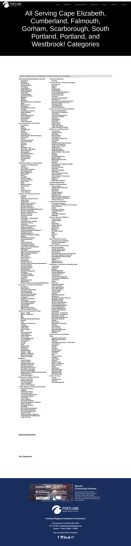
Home (56, 5)
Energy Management (58, 250)
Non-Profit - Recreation (28, 149)
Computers (24, 286)
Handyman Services (27, 233)
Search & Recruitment (28, 385)
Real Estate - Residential (59, 314)
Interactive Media (26, 291)
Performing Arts (26, 150)
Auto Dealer (24, 168)
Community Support (27, 396)
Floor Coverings (57, 286)
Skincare (54, 234)
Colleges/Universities (27, 363)
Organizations (56, 122)
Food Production (26, 335)
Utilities (54, 259)
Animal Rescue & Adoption (60, 241)
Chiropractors (56, 137)
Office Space (25, 256)
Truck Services (25, 192)
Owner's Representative (59, 302)
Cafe (22, 322)
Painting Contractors (58, 304)
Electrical (55, 282)
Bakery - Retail (25, 313)
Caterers (23, 325)
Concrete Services (57, 273)
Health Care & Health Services (59, 129)
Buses (23, 175)
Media (23, 103)
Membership (65, 5)
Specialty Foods (57, 369)
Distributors (55, 189)
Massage (54, 229)
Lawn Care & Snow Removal (30, 247)
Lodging (54, 212)
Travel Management (58, 382)
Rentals (54, 320)
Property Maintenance (59, 308)
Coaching (24, 216)
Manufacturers (56, 195)
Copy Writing (25, 88)
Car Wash (24, 177)
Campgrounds (25, 129)
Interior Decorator (26, 242)
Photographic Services (28, 108)
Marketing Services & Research (31, 102)
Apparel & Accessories (59, 338)
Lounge (23, 343)
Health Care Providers (59, 146)
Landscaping (56, 292)
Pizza (22, 344)
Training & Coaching (27, 275)
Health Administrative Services (61, 143)
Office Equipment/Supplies (29, 253)
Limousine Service (27, 180)
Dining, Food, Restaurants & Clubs (30, 311)
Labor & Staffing (26, 383)
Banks (54, 87)
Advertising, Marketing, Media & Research (32, 79)
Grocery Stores (56, 356)
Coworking (24, 224)
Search (22, 76)
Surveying (24, 272)
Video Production (26, 121)
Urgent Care (55, 177)
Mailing (23, 99)
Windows (55, 332)
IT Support (24, 297)
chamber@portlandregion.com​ (71, 526)
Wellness (54, 179)
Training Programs (27, 375)
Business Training (26, 213)
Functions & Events (58, 209)
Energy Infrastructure (58, 249)
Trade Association (57, 125)
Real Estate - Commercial (60, 313)
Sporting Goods (57, 372)
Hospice (54, 153)
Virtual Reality (25, 304)
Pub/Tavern (24, 347)
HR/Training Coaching (28, 238)
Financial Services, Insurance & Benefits (62, 82)
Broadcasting (25, 84)
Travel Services (26, 190)
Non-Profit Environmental (29, 408)
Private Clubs (25, 346)
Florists (54, 347)
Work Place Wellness (58, 180)
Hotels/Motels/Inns (57, 211)
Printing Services (26, 262)
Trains (23, 189)
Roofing (54, 325)
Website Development (28, 307)
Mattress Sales (56, 362)
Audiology (55, 134)
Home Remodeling (57, 289)
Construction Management (60, 278)
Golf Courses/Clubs (27, 140)
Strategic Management (28, 271)
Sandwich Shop (26, 350)
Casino (23, 131)
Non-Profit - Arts (26, 147)
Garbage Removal (26, 231)
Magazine (24, 97)
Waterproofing (56, 331)
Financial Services (57, 95)
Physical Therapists (58, 170)
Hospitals (55, 155)
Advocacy (113, 5)
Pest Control (25, 259)
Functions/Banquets (27, 338)
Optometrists (56, 165)
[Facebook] (58, 537)
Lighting (54, 293)
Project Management (58, 307)
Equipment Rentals (58, 284)
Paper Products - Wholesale (60, 198)
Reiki (53, 232)
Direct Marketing (26, 91)
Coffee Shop (25, 328)
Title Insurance (56, 328)
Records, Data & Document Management (34, 263)
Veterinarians (56, 244)
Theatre (23, 159)
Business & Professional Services (29, 194)
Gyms (53, 222)
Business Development (59, 110)
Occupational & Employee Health (62, 164)
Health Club (55, 226)
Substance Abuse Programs (30, 414)
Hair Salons (55, 223)
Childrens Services (27, 391)
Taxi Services (25, 186)
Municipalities (56, 119)
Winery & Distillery (27, 356)
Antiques (23, 195)
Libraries (23, 143)
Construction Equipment (59, 276)
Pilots (22, 183)
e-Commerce (56, 344)
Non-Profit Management (28, 411)
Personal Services (57, 167)
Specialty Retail (57, 371)
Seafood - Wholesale (27, 353)
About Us (122, 5)
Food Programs (26, 399)
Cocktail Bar (25, 326)
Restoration (55, 322)
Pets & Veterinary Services (58, 239)
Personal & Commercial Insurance (62, 101)
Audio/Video (25, 201)
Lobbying (55, 118)
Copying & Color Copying (29, 221)
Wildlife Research (57, 262)
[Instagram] (62, 537)
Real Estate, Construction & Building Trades (64, 264)
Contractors (55, 279)
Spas (53, 235)
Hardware (55, 357)
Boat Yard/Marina (26, 172)
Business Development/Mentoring (31, 209)
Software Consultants (28, 298)
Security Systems (26, 266)
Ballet (22, 126)
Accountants (56, 84)
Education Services (27, 366)
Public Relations (26, 112)
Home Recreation (26, 141)
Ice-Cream (24, 341)
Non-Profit (24, 406)
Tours (22, 161)
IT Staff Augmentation (28, 295)
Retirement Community (59, 323)
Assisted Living (57, 132)
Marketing (24, 100)
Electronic (55, 190)
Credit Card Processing (28, 225)
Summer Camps (26, 156)
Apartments (55, 266)
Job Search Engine (27, 382)
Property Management (59, 310)
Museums (24, 144)
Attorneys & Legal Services (29, 198)
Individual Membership (57, 182)
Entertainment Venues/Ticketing (31, 135)
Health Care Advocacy (59, 144)
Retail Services (56, 365)
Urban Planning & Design (60, 127)
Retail (51, 336)
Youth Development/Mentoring (30, 415)
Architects (55, 267)
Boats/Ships (24, 174)
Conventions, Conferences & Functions (64, 205)
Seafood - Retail (26, 352)
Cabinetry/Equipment (58, 272)
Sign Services (25, 269)
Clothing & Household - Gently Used (63, 342)
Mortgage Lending (57, 299)
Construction (56, 275)
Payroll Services (26, 257)
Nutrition (54, 162)
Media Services (25, 105)
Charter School (25, 361)
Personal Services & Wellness (59, 217)
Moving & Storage (57, 301)
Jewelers (54, 360)
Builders (54, 269)
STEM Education (26, 373)
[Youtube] (69, 537)
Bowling (23, 128)
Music (23, 146)
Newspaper (24, 106)
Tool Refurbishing (26, 274)
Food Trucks (25, 337)
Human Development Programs (31, 402)
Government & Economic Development (62, 109)
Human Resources (27, 239)
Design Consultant (27, 227)
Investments (55, 99)
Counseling (55, 140)
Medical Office (56, 158)
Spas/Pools (55, 368)
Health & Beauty (57, 225)
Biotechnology (56, 186)
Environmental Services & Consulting (64, 253)
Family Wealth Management (60, 92)
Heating (23, 236)
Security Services (26, 265)
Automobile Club (26, 171)
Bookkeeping (56, 89)
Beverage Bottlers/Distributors (30, 319)
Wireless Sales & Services (29, 309)
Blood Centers (56, 135)
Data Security (25, 288)
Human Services (26, 403)
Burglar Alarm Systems (28, 203)
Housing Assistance (27, 400)
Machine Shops (56, 193)
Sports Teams (25, 155)
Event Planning (56, 206)
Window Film (25, 281)
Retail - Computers (58, 363)
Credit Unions (56, 90)
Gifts (53, 354)
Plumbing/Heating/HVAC (59, 305)
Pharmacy (55, 168)
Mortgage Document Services (61, 298)
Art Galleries (25, 125)
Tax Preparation (57, 105)
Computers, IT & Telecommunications (31, 284)
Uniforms (24, 278)
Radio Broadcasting (27, 115)
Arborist (23, 197)
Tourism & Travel (55, 376)
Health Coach (56, 147)
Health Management (58, 150)
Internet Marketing (26, 96)
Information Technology (28, 289)
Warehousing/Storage (59, 329)
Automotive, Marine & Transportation (30, 163)
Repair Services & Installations (59, 334)
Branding (24, 82)
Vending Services (26, 280)
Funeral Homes (56, 220)
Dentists (54, 141)
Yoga (53, 237)
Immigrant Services (27, 405)
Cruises (54, 377)
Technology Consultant (28, 301)
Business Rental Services (29, 212)
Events (103, 5)
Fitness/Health (56, 219)
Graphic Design (26, 94)
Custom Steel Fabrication (60, 187)
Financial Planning (57, 93)
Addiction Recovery (27, 388)
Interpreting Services (27, 244)
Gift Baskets (55, 351)
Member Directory (79, 5)
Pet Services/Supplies (59, 242)
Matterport (55, 296)
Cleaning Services (26, 215)
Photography (25, 152)
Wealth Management (58, 107)
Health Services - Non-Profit (60, 152)
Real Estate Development (60, 317)
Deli (22, 331)
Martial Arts (55, 228)
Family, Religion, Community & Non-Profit (32, 386)
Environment (56, 252)
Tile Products (56, 326)
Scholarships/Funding (28, 370)
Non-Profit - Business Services (30, 251)
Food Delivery (25, 334)
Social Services (26, 412)
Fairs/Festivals (56, 379)
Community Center (27, 393)
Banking (54, 86)
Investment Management (59, 98)
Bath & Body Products (59, 339)
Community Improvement (29, 394)
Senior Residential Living (60, 173)
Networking (24, 250)
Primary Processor (58, 199)
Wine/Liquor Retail (26, 355)
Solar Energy (56, 258)
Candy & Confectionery (28, 323)
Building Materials (57, 270)
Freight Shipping (57, 192)
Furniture (55, 348)
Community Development (60, 112)
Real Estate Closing (58, 316)
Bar (22, 316)
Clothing (54, 341)
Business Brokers (26, 206)
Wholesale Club (57, 374)
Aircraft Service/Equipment (29, 165)
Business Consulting (27, 207)
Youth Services (25, 417)
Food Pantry (25, 397)
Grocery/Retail (25, 340)
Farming (54, 81)
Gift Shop (55, 353)
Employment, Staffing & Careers (29, 377)
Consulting (24, 87)
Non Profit (55, 161)
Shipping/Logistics (27, 268)
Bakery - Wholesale (27, 314)
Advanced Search (30, 76)
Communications (26, 85)
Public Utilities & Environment (59, 245)
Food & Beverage (26, 332)
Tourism (54, 380)
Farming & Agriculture (57, 79)
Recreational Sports (27, 153)
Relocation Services (58, 319)
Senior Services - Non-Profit (61, 176)
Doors (54, 281)
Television (24, 120)
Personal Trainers (57, 231)
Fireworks (55, 345)
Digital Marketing (26, 90)
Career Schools (26, 360)
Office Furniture (26, 254)
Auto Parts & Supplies (28, 169)
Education (24, 132)
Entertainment (25, 134)
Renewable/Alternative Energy (61, 256)
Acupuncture (56, 131)
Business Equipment (27, 210)
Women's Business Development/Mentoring (35, 283)
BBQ (22, 317)
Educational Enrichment (28, 367)
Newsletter (93, 5)
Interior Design (56, 290)
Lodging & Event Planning (58, 201)
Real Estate (55, 311)
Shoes (54, 366)
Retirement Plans (57, 104)
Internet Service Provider (29, 294)
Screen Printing (26, 117)
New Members (41, 76)
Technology (24, 300)
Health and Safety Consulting (30, 235)
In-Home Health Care (58, 156)
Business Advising (27, 204)
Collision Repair (26, 178)
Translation (24, 277)
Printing (23, 109)
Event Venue (25, 137)
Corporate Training (27, 222)
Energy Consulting (58, 247)
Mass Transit (25, 181)
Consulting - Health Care (59, 138)
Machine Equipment (58, 295)
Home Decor (56, 359)
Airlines (23, 166)
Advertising (24, 81)
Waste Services (56, 261)
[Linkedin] (65, 537)
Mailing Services (26, 248)
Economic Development (59, 115)
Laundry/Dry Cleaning (28, 245)
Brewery (23, 320)
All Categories (66, 76)
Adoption (24, 390)
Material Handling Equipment (61, 196)
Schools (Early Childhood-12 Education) (33, 372)
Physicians (55, 171)
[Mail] (72, 537)
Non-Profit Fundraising (28, 409)
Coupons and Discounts (54, 76)
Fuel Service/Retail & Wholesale (31, 230)
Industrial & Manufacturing (58, 184)
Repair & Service (26, 184)
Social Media (25, 118)
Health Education (57, 149)
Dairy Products (25, 329)
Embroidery (24, 93)
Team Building (25, 158)
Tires (22, 187)
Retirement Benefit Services (61, 102)
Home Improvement (58, 287)
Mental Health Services (59, 159)
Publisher (24, 114)
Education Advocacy (27, 364)
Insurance (55, 96)
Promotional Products (28, 111)
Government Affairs (58, 116)
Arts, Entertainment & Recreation (29, 123)
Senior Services (57, 174)
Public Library (56, 124)
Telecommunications (27, 303)
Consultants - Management (29, 218)
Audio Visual (25, 200)
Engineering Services (27, 228)
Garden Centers (57, 350)
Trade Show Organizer (59, 214)
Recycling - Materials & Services (62, 255)
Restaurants (24, 349)
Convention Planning (58, 203)
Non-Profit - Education (28, 369)
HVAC (22, 241)
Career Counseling (27, 379)
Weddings (55, 215)
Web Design (24, 306)
